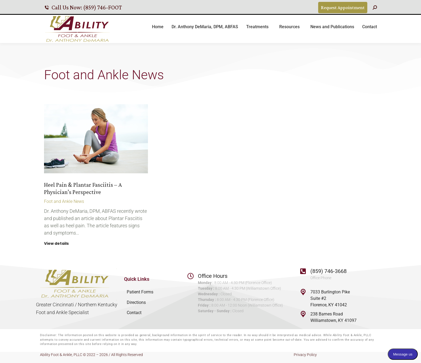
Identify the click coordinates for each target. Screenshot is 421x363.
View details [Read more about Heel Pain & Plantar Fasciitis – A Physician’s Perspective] (56, 243)
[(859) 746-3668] (303, 271)
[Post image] (96, 139)
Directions (136, 302)
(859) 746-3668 (328, 271)
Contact (134, 312)
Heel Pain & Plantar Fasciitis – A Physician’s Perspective (83, 188)
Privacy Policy (305, 355)
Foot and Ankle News (64, 201)
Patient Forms (140, 291)
